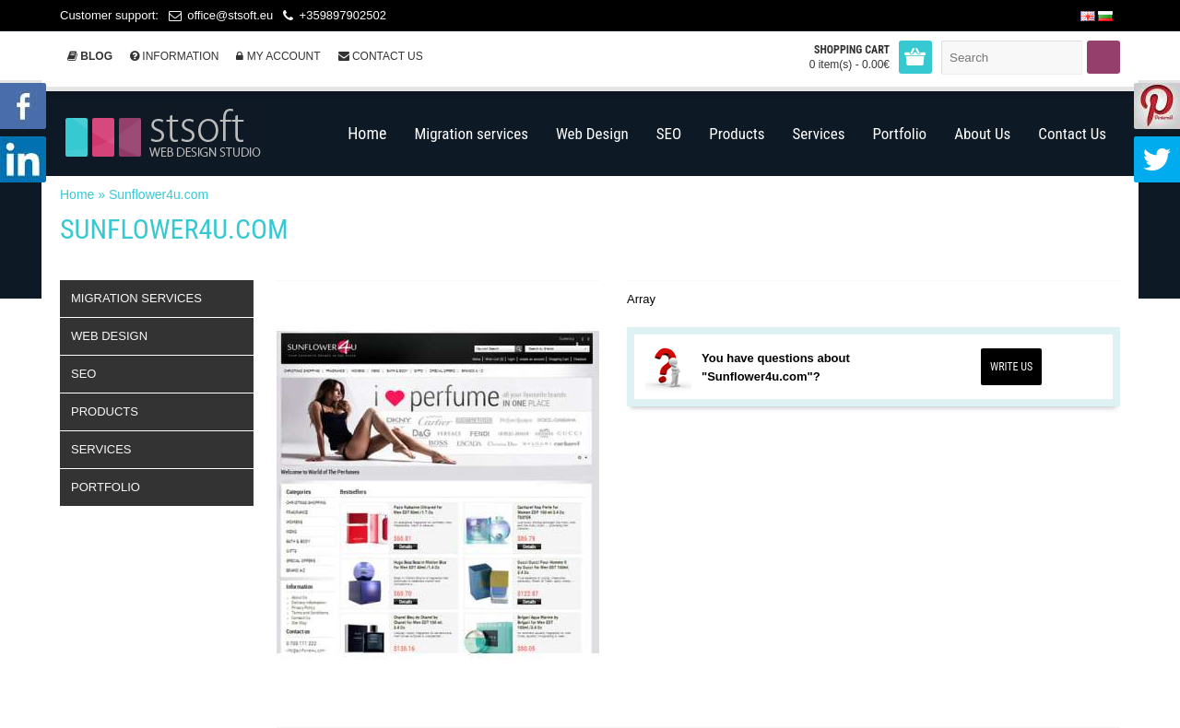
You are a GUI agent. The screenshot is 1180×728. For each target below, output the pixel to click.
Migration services (136, 298)
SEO (83, 374)
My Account (278, 56)
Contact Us (380, 56)
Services (101, 449)
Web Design (109, 336)
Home (77, 194)
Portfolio (105, 487)
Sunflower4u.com (158, 194)
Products (104, 411)
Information (174, 56)
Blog (89, 56)
